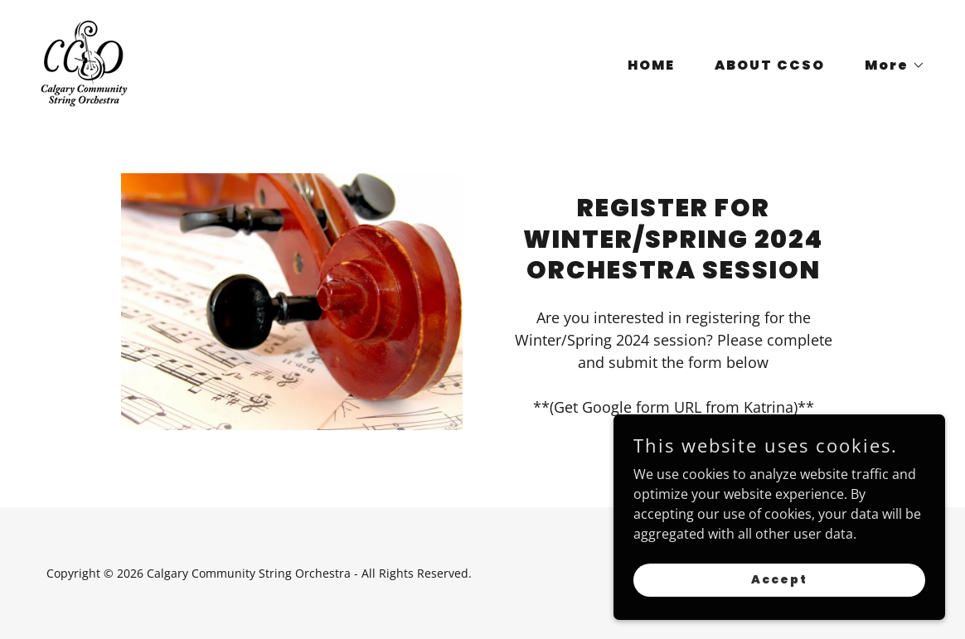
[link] (84, 62)
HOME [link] (651, 65)
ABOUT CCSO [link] (770, 65)
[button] (888, 65)
